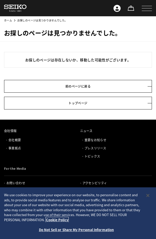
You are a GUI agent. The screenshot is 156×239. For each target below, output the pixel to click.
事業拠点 (14, 148)
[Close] (147, 195)
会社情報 (10, 131)
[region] (78, 213)
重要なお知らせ (95, 140)
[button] (147, 8)
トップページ (77, 103)
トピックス (92, 156)
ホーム (8, 20)
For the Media (15, 168)
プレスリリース (95, 148)
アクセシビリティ (94, 183)
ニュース (86, 131)
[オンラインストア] (131, 8)
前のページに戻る (78, 86)
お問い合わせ (15, 183)
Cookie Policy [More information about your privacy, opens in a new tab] (57, 219)
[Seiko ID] (117, 8)
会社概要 (14, 140)
